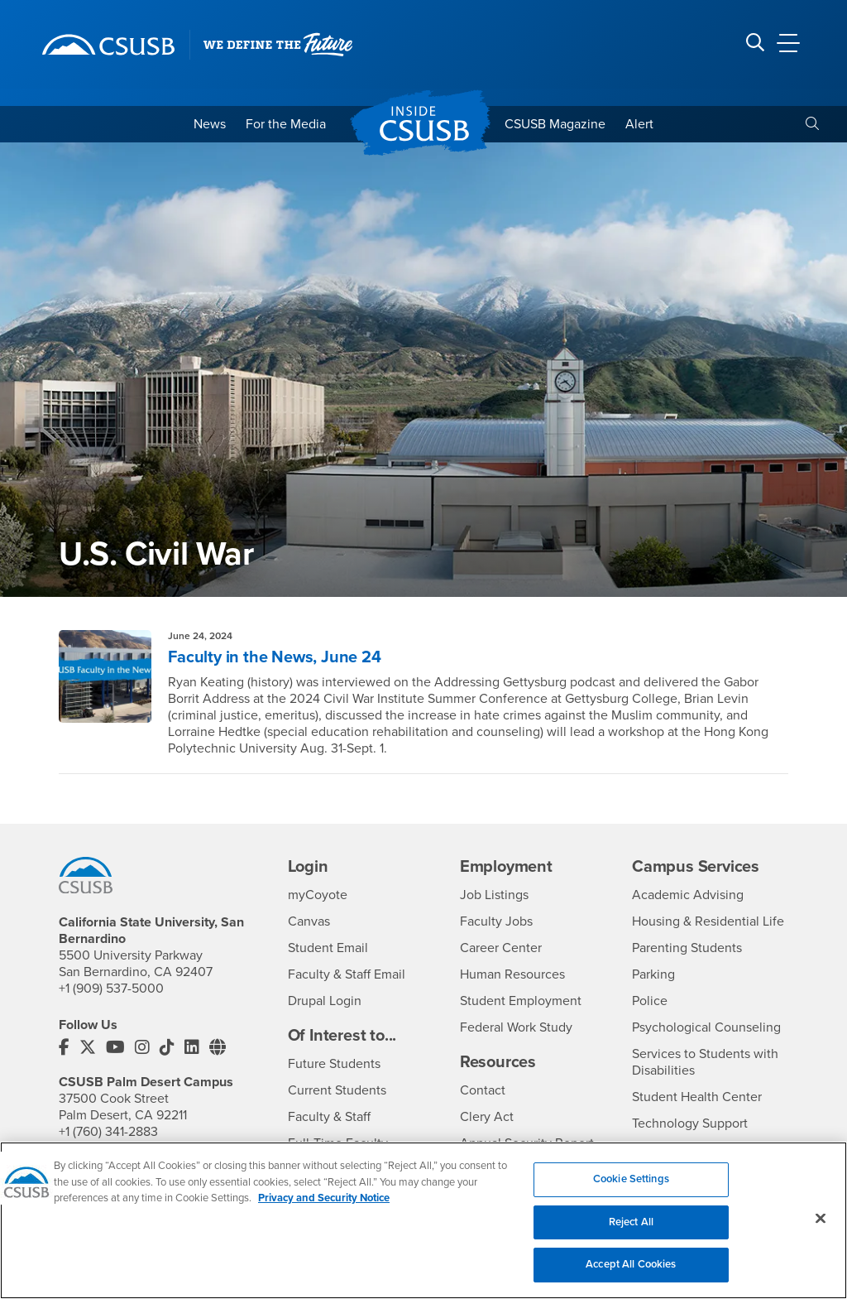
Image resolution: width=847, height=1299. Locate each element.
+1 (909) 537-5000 (111, 988)
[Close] (820, 1227)
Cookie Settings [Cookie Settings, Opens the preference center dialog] (631, 1188)
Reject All (631, 1230)
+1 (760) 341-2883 (108, 1131)
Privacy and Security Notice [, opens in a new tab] (324, 1207)
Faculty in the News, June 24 (274, 657)
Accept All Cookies (631, 1273)
